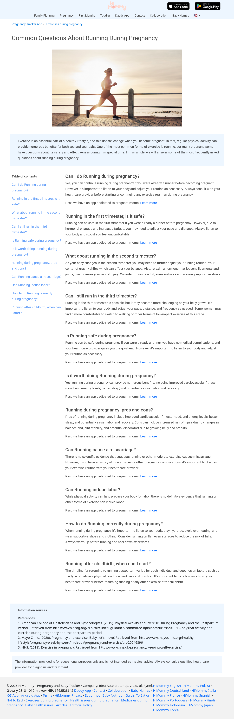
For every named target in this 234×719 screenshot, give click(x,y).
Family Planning (44, 15)
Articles (61, 705)
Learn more (148, 203)
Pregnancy (67, 15)
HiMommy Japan (200, 705)
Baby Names (180, 15)
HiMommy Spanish (196, 695)
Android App (30, 695)
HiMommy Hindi (202, 700)
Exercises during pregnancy (64, 24)
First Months (87, 15)
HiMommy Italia (204, 690)
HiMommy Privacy (68, 695)
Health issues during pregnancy (94, 700)
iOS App (12, 695)
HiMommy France (166, 695)
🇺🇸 (196, 16)
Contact (140, 15)
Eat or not (92, 695)
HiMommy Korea (166, 710)
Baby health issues (39, 705)
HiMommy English (167, 685)
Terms (47, 695)
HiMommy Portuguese (170, 700)
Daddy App (122, 15)
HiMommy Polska (196, 685)
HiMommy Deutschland (171, 690)
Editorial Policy (81, 705)
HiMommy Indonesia (169, 705)
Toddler (105, 15)
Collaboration (158, 15)
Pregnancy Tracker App (27, 24)
